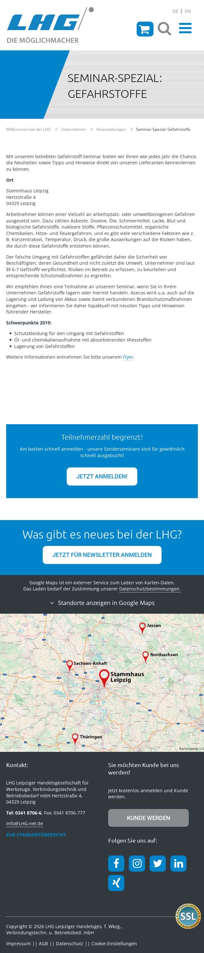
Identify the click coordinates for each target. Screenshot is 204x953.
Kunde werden (148, 818)
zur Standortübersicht (36, 835)
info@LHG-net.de (24, 823)
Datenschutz (69, 943)
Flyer (128, 357)
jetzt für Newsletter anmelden (102, 554)
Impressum (18, 943)
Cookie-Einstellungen (114, 943)
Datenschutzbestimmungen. (150, 589)
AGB (43, 943)
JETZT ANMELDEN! (102, 476)
